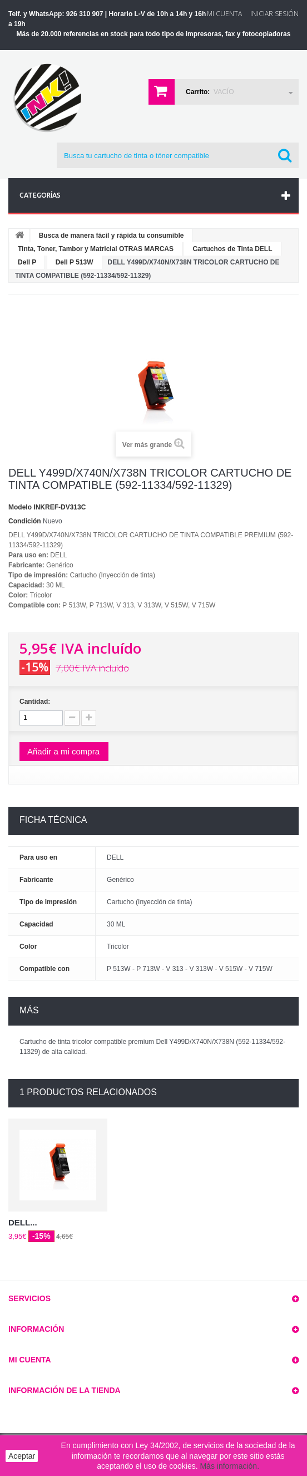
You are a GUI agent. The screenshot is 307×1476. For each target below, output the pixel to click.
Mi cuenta (29, 1359)
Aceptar (21, 1456)
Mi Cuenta (224, 13)
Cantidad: (34, 701)
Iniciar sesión (274, 13)
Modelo (20, 507)
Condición (24, 521)
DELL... (22, 1222)
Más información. (229, 1466)
